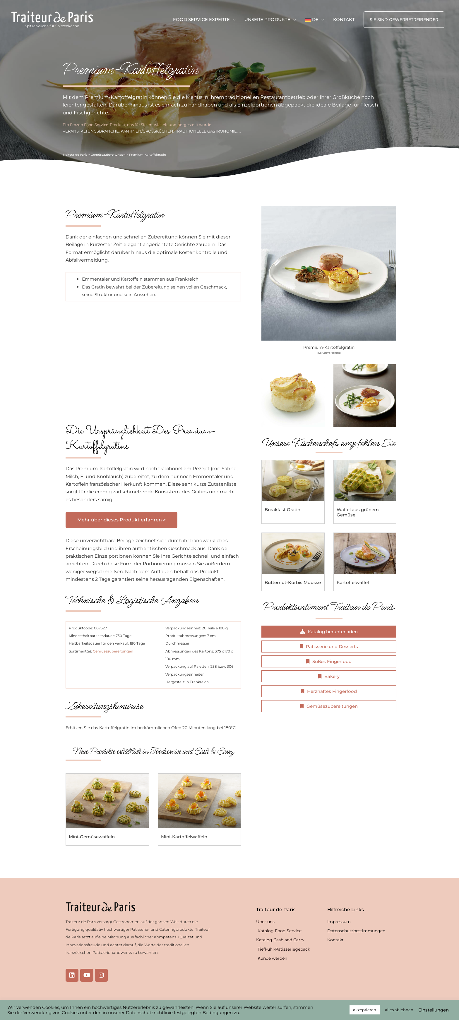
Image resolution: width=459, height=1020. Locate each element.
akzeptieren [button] (364, 1009)
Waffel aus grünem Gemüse (358, 512)
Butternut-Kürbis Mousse (293, 582)
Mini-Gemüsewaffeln (92, 836)
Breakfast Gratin (282, 509)
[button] (404, 19)
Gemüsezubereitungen (108, 155)
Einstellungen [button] (433, 1010)
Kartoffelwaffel (353, 582)
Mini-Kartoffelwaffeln (184, 836)
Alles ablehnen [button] (399, 1009)
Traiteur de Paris (75, 155)
